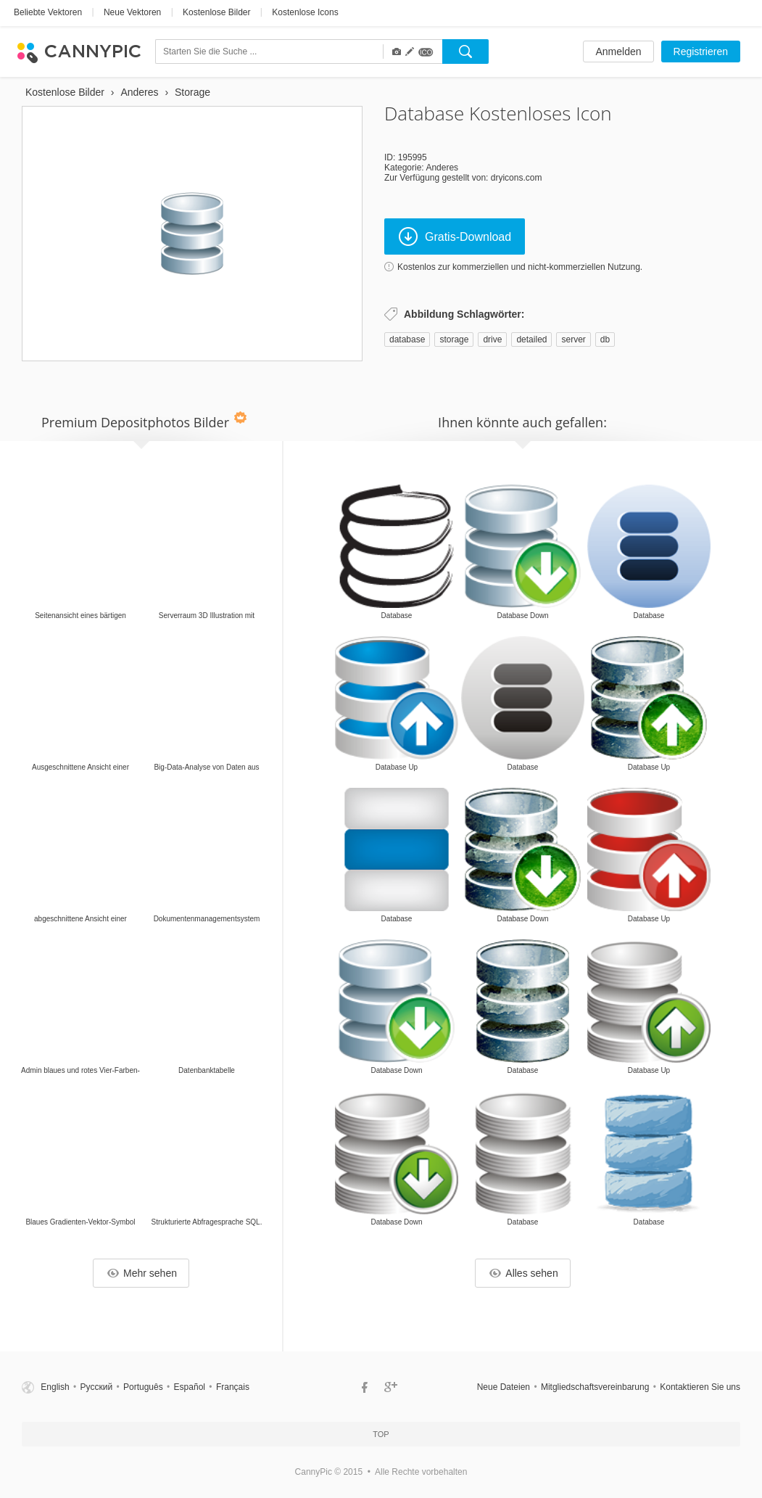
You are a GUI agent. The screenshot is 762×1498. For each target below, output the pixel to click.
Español (189, 1387)
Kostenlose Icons (305, 12)
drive (492, 339)
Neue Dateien (503, 1387)
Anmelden (618, 51)
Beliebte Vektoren (48, 12)
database (407, 339)
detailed (531, 339)
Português (143, 1387)
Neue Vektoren (132, 12)
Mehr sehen (142, 1273)
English (55, 1387)
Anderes (442, 167)
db (605, 339)
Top (381, 1434)
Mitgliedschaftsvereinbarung (595, 1387)
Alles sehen (523, 1273)
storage (453, 339)
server (573, 339)
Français (232, 1387)
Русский (96, 1387)
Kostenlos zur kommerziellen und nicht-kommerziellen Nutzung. (519, 267)
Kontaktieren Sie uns (700, 1387)
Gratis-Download (455, 236)
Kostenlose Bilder (216, 12)
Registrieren (701, 51)
